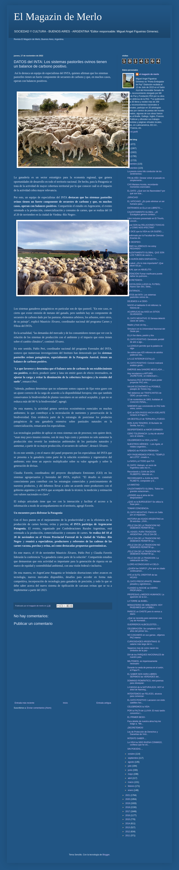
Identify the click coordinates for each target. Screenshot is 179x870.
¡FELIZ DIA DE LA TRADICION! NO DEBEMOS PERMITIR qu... (143, 526)
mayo (131, 774)
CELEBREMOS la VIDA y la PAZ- (142, 440)
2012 (128, 831)
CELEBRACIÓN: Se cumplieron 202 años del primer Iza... (144, 629)
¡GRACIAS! (132, 197)
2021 (128, 795)
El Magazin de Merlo (58, 16)
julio (130, 766)
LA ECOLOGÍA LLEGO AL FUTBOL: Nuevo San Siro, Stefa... (144, 285)
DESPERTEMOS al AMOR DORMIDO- (145, 429)
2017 (128, 811)
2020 (128, 799)
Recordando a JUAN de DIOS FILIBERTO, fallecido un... (141, 472)
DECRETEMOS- (135, 280)
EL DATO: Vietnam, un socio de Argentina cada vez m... (141, 466)
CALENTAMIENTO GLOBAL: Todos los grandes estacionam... (145, 490)
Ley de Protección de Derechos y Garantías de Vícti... (142, 733)
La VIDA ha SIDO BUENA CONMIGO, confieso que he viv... (144, 743)
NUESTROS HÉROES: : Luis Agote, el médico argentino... (145, 445)
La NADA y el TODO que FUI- (141, 461)
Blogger (105, 854)
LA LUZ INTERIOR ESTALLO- (141, 359)
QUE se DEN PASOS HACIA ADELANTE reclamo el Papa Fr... (146, 413)
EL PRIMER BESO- (136, 717)
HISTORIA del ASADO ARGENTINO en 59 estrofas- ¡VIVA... (145, 520)
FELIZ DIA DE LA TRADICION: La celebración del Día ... (143, 559)
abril (130, 778)
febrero (131, 786)
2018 (128, 807)
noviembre (133, 168)
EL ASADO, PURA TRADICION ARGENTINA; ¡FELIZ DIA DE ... (143, 533)
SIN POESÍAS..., (135, 749)
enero (131, 790)
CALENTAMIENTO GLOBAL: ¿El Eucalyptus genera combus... (142, 213)
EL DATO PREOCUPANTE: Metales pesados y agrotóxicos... (143, 582)
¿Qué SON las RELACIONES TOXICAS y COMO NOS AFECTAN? (145, 226)
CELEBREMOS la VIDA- (138, 706)
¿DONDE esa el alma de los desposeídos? (140, 496)
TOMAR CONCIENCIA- (138, 508)
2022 (128, 160)
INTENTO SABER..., (136, 738)
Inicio (65, 703)
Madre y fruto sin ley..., (137, 325)
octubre (131, 754)
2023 (128, 156)
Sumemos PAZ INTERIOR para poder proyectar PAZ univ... (144, 381)
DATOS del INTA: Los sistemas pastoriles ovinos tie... (141, 296)
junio (130, 770)
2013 (128, 827)
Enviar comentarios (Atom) (39, 708)
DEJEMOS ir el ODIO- (137, 301)
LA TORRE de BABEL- (137, 601)
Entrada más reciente (24, 703)
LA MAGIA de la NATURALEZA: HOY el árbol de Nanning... (145, 688)
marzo (131, 782)
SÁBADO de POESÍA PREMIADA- (143, 450)
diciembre (132, 164)
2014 (128, 823)
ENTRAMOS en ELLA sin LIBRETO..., (144, 208)
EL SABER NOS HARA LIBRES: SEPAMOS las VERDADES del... (143, 675)
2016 (128, 815)
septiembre (133, 758)
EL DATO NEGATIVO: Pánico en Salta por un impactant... (145, 513)
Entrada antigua (103, 703)
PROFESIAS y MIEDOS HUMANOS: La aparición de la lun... (145, 595)
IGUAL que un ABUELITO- (139, 269)
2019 (128, 803)
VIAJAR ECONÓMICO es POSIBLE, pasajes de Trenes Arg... (144, 387)
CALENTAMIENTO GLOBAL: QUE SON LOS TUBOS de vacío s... (145, 253)
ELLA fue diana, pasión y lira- (140, 335)
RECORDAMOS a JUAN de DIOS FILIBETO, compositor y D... (143, 479)
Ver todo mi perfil (130, 132)
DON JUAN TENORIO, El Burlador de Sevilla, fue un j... (144, 424)
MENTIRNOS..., (134, 291)
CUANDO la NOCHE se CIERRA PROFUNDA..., (142, 589)
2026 (128, 144)
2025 (128, 148)
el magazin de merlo (149, 74)
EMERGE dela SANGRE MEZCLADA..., (145, 369)
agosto (131, 762)
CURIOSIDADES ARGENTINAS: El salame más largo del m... (143, 642)
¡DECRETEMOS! (135, 727)
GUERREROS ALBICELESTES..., (143, 624)
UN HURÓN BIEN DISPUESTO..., (143, 259)
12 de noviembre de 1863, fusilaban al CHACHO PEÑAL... (144, 400)
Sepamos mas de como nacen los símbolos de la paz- (143, 649)
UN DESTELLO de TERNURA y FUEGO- (146, 419)
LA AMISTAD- (133, 485)
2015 (128, 819)
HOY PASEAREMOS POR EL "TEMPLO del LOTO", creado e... (146, 455)
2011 (128, 835)
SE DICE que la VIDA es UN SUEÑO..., (145, 231)
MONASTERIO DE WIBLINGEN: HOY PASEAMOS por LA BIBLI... (144, 606)
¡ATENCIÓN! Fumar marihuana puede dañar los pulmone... (144, 275)
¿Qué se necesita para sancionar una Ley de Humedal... (144, 619)
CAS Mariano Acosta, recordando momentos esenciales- (142, 185)
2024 (128, 152)
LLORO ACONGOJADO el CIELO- (143, 564)
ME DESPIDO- (134, 242)
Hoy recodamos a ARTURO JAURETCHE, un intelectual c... (143, 374)
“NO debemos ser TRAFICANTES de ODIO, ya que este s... (144, 394)
